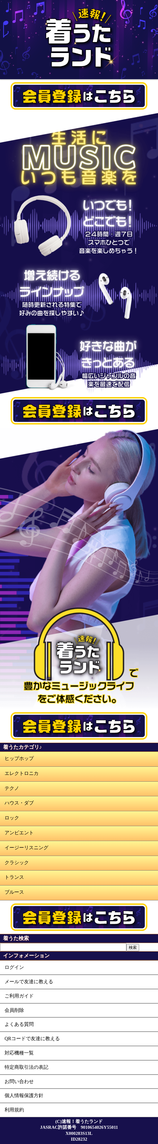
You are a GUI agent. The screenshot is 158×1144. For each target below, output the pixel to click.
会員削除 (14, 1010)
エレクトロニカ (22, 773)
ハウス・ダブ (19, 802)
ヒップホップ (19, 758)
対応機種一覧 (19, 1052)
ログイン (14, 967)
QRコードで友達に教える (32, 1038)
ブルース (14, 892)
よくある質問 (19, 1024)
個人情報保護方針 (24, 1095)
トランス (14, 877)
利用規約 (14, 1109)
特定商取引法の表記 (26, 1067)
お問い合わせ (19, 1081)
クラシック (17, 862)
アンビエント (19, 832)
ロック (12, 817)
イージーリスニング (26, 847)
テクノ (12, 788)
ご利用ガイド (19, 995)
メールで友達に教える (29, 981)
